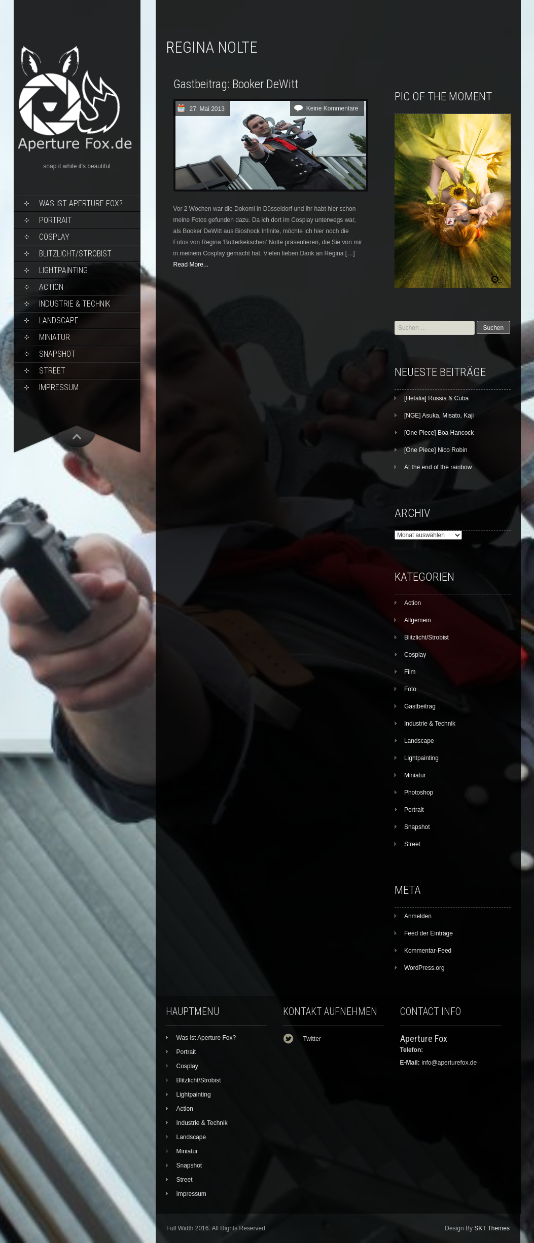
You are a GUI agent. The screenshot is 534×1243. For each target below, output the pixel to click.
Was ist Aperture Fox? (81, 203)
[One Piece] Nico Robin (436, 450)
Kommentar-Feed (427, 950)
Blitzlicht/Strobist (75, 253)
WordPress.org (424, 967)
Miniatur (54, 337)
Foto (410, 689)
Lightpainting (63, 270)
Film (410, 671)
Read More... (190, 264)
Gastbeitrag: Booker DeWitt (235, 84)
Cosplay (54, 237)
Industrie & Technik (74, 304)
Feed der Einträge (428, 933)
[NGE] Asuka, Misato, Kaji (439, 415)
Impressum (59, 387)
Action (51, 287)
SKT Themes (492, 1228)
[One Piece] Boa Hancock (439, 432)
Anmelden (418, 916)
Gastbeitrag (420, 706)
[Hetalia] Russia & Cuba (436, 398)
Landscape (59, 320)
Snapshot (57, 354)
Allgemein (417, 620)
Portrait (55, 220)
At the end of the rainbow (438, 467)
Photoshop (418, 792)
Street (52, 370)
